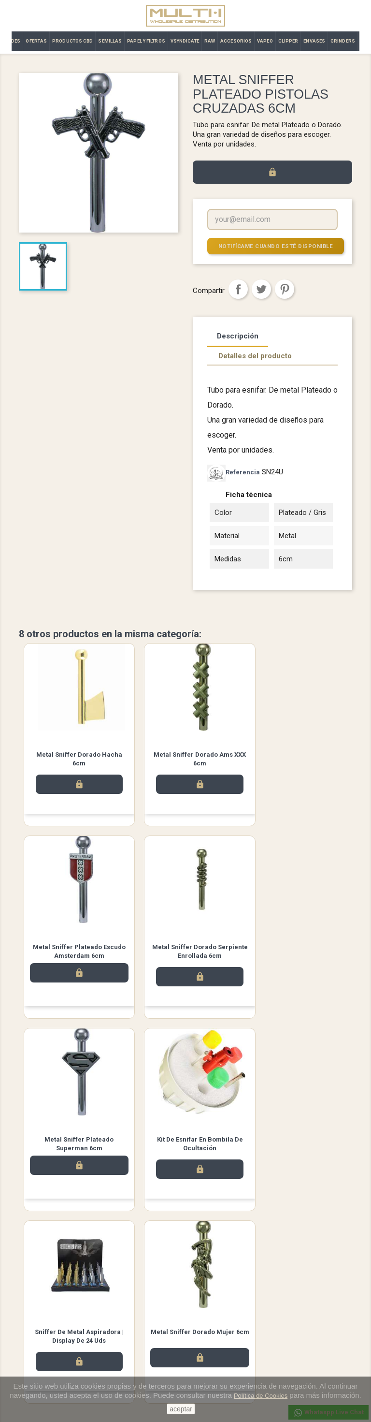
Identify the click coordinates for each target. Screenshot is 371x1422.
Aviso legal (121, 1306)
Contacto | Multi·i (129, 1331)
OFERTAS (36, 41)
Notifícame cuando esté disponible (274, 246)
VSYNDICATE (185, 41)
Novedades (35, 1306)
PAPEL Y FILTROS (146, 41)
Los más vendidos (45, 1319)
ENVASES (314, 41)
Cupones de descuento (225, 1357)
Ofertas (29, 1331)
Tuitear (261, 289)
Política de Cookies (260, 1395)
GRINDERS (342, 41)
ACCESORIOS (236, 41)
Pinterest (284, 289)
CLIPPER (288, 41)
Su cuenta (209, 1293)
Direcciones (209, 1344)
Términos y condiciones (139, 1319)
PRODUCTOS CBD (72, 41)
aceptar (181, 1409)
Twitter (185, 1258)
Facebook (158, 1258)
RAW (209, 41)
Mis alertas (208, 1369)
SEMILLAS (110, 41)
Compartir (238, 289)
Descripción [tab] (237, 336)
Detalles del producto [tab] (255, 356)
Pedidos (204, 1319)
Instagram (212, 1258)
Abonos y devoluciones (226, 1331)
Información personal (223, 1306)
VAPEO (265, 41)
